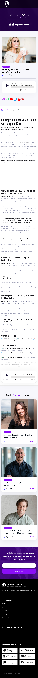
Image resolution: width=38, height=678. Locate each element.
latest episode (17, 553)
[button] (32, 4)
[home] (6, 4)
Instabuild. (11, 675)
